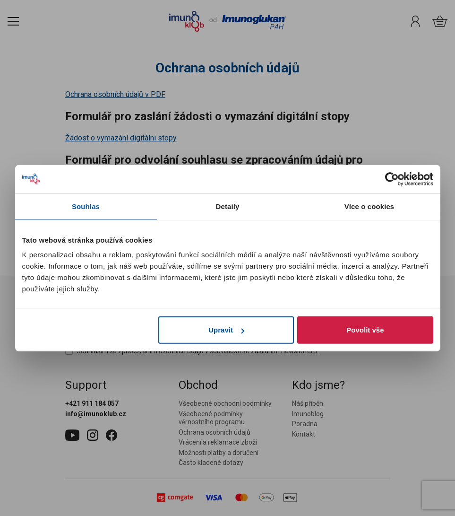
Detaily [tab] (228, 206)
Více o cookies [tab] (369, 206)
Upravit (226, 330)
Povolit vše (365, 330)
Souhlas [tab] (86, 206)
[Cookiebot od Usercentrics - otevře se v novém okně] (392, 179)
